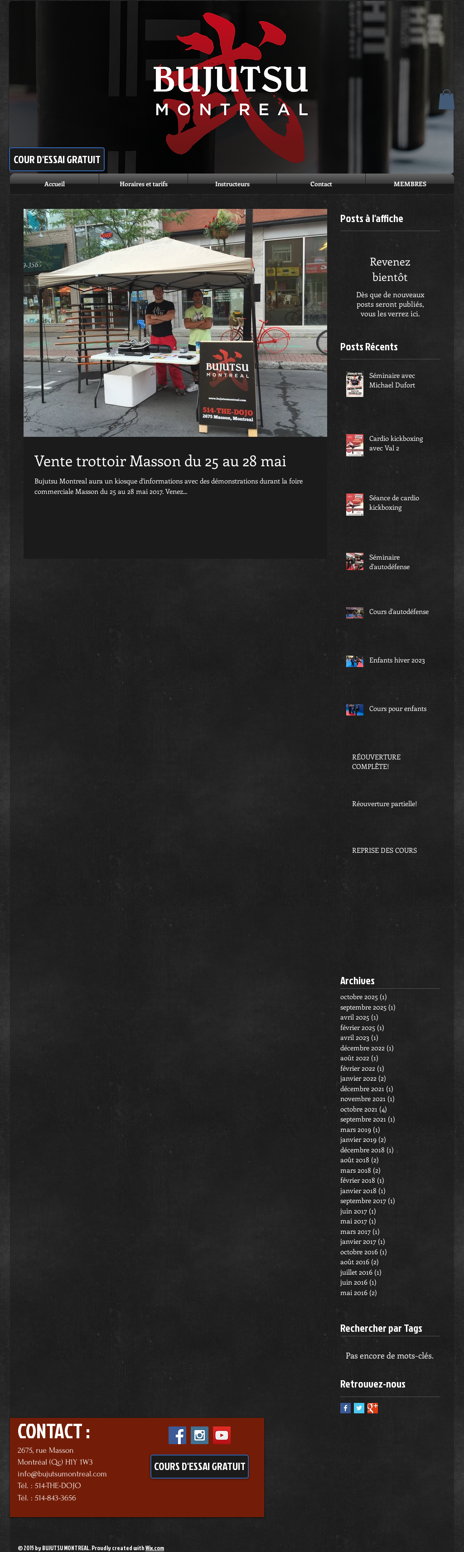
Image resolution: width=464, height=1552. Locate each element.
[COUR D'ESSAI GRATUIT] (57, 159)
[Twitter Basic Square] (359, 1408)
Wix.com (154, 1548)
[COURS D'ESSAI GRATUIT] (199, 1467)
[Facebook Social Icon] (177, 1435)
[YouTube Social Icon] (222, 1435)
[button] (446, 99)
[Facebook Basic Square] (345, 1408)
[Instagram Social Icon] (199, 1435)
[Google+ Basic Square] (372, 1408)
